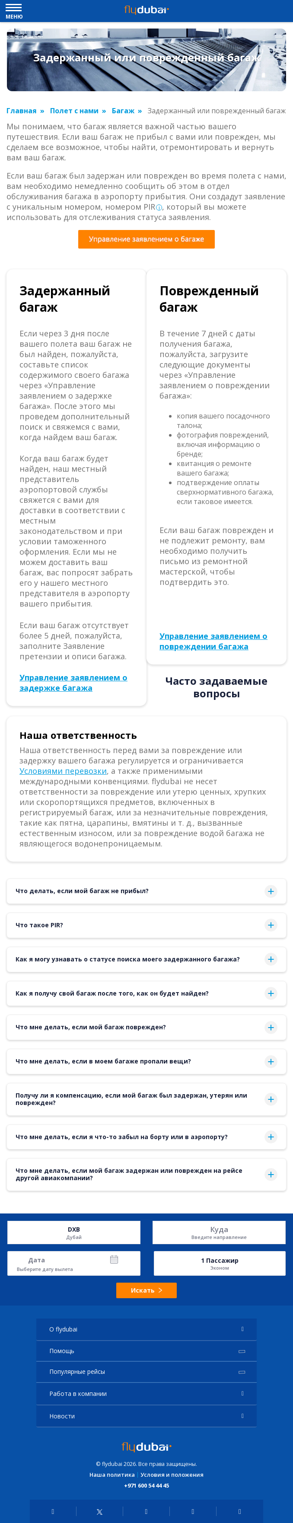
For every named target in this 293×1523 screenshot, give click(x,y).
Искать (146, 1290)
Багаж (123, 110)
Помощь (61, 1351)
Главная (21, 110)
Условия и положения (172, 1475)
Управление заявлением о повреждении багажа (213, 641)
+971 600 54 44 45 (146, 1485)
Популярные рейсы (77, 1371)
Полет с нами (74, 110)
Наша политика (112, 1475)
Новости (62, 1416)
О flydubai (63, 1329)
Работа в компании (78, 1393)
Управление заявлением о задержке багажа (73, 682)
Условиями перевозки (63, 771)
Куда (219, 1229)
